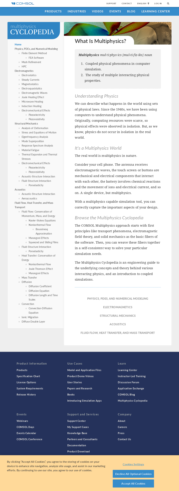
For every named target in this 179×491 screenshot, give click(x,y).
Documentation (76, 445)
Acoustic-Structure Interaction (38, 176)
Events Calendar (26, 433)
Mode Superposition (33, 141)
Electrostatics (29, 75)
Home (18, 44)
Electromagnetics (24, 70)
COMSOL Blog (126, 394)
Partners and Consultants (82, 439)
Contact (127, 3)
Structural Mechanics (26, 123)
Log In (158, 3)
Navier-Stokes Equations (42, 220)
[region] (89, 473)
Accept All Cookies (133, 483)
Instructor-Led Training (131, 376)
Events (115, 11)
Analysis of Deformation (35, 128)
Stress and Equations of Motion (39, 132)
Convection (28, 304)
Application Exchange (131, 388)
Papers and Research (79, 388)
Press (121, 433)
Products (53, 11)
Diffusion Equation (39, 290)
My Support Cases (78, 427)
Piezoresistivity (37, 119)
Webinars (22, 421)
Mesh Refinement (31, 62)
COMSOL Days (25, 427)
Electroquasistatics (32, 88)
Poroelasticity (36, 185)
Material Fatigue (30, 150)
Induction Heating (32, 106)
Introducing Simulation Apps (84, 400)
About (121, 421)
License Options (26, 382)
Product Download (78, 451)
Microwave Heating (32, 101)
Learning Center (155, 11)
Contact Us (124, 439)
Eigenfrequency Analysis (35, 136)
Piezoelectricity (37, 114)
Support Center (76, 421)
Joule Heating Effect (33, 97)
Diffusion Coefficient (40, 286)
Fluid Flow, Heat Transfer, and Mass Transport (118, 333)
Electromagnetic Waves (34, 92)
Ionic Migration (30, 317)
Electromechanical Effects (36, 110)
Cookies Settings (133, 464)
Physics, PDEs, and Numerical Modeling (36, 48)
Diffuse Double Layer (33, 321)
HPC (24, 66)
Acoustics (20, 189)
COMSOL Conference (29, 439)
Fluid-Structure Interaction (36, 180)
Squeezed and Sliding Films (43, 242)
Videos (98, 11)
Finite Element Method (34, 53)
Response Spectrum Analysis (37, 145)
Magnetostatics (30, 84)
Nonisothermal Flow (40, 224)
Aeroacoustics (29, 198)
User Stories (74, 382)
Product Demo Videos (80, 376)
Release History (26, 394)
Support (111, 3)
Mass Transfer (29, 277)
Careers (122, 427)
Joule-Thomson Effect (41, 268)
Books (71, 394)
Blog (131, 11)
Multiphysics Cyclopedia (132, 400)
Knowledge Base (77, 433)
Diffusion (27, 282)
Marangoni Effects (39, 238)
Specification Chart (28, 376)
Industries (77, 11)
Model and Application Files (84, 370)
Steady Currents (30, 79)
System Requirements (30, 388)
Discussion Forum (128, 382)
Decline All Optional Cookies (133, 474)
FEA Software (36, 57)
